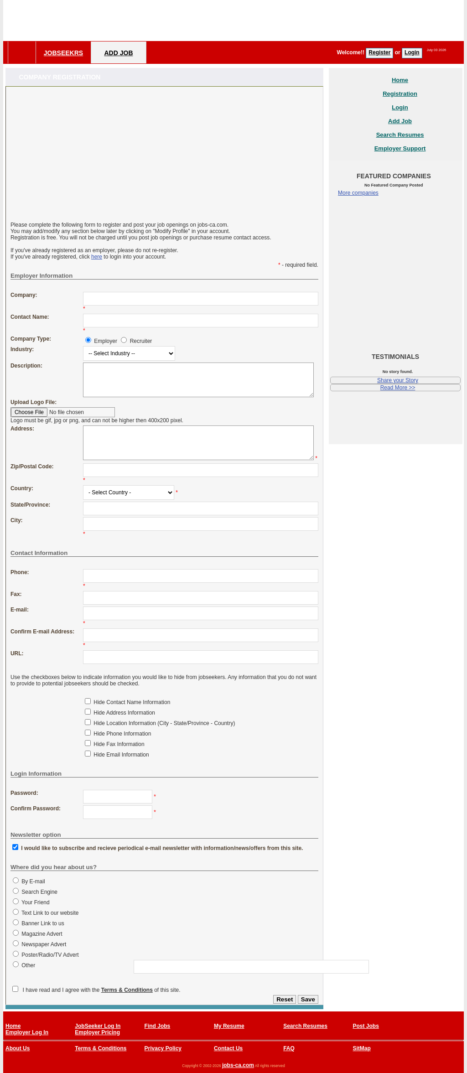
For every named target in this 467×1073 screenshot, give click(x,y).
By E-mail (33, 881)
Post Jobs (366, 1026)
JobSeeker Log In (97, 1026)
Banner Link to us (42, 923)
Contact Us (228, 1048)
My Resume (229, 1026)
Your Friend (35, 902)
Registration (400, 93)
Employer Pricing (97, 1032)
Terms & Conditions (127, 990)
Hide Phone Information (122, 734)
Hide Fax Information (118, 744)
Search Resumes (400, 134)
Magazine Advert (41, 934)
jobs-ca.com (238, 1065)
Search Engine (39, 892)
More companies (358, 193)
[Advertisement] (298, 20)
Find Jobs (158, 1026)
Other (28, 965)
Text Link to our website (49, 913)
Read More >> (397, 387)
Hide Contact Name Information (131, 702)
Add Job (118, 53)
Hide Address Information (124, 713)
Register (379, 52)
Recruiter (141, 341)
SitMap (361, 1048)
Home (400, 80)
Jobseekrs (63, 53)
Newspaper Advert (43, 944)
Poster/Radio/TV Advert (49, 955)
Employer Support (400, 148)
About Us (17, 1048)
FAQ (289, 1048)
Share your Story (397, 380)
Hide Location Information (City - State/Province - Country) (164, 723)
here (96, 257)
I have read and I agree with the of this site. (102, 990)
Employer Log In (26, 1032)
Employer (105, 341)
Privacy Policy (163, 1048)
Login (412, 52)
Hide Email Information (121, 755)
